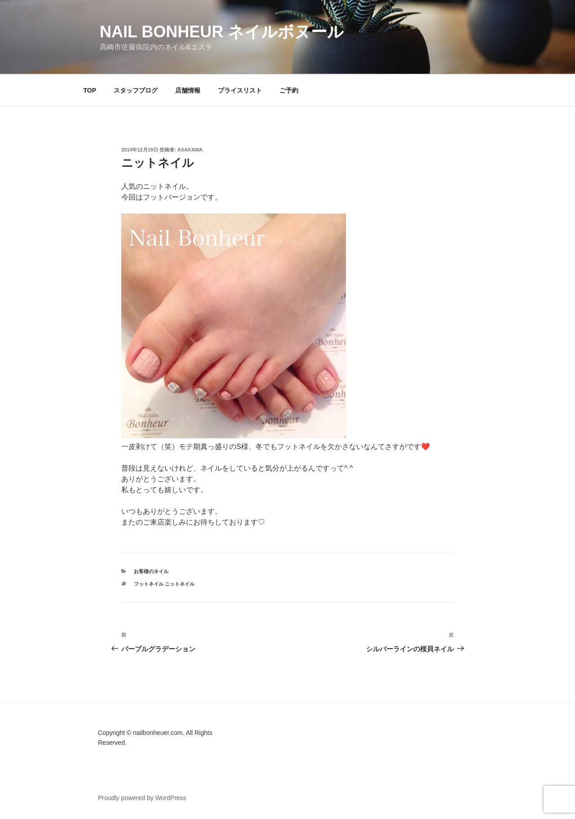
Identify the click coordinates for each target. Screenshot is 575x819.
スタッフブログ (136, 90)
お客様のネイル (151, 571)
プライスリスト (240, 90)
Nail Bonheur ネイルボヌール (222, 31)
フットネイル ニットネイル (164, 584)
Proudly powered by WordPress (142, 797)
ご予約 (288, 90)
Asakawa (190, 149)
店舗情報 (187, 90)
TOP (90, 90)
